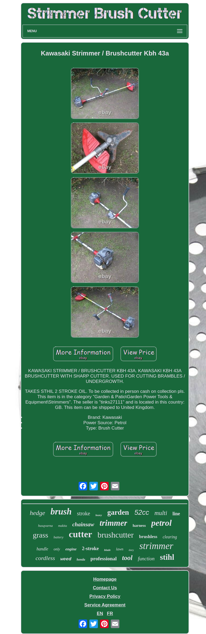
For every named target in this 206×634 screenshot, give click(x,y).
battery (59, 537)
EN (100, 613)
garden (118, 512)
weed (65, 559)
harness (139, 525)
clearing (170, 537)
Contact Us (105, 587)
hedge (37, 512)
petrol (161, 523)
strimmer (156, 546)
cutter (80, 534)
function (146, 558)
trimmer (113, 523)
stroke (83, 513)
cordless (45, 558)
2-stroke (90, 548)
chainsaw (83, 524)
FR (110, 613)
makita (62, 526)
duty (131, 549)
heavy (98, 515)
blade (107, 549)
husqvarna (45, 526)
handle (42, 549)
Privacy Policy (104, 596)
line (176, 513)
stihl (167, 557)
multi (160, 513)
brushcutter (115, 534)
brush (61, 511)
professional (103, 558)
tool (127, 557)
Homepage (105, 579)
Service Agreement (104, 604)
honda (81, 559)
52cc (141, 512)
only (57, 549)
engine (71, 549)
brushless (148, 536)
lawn (119, 549)
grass (40, 535)
